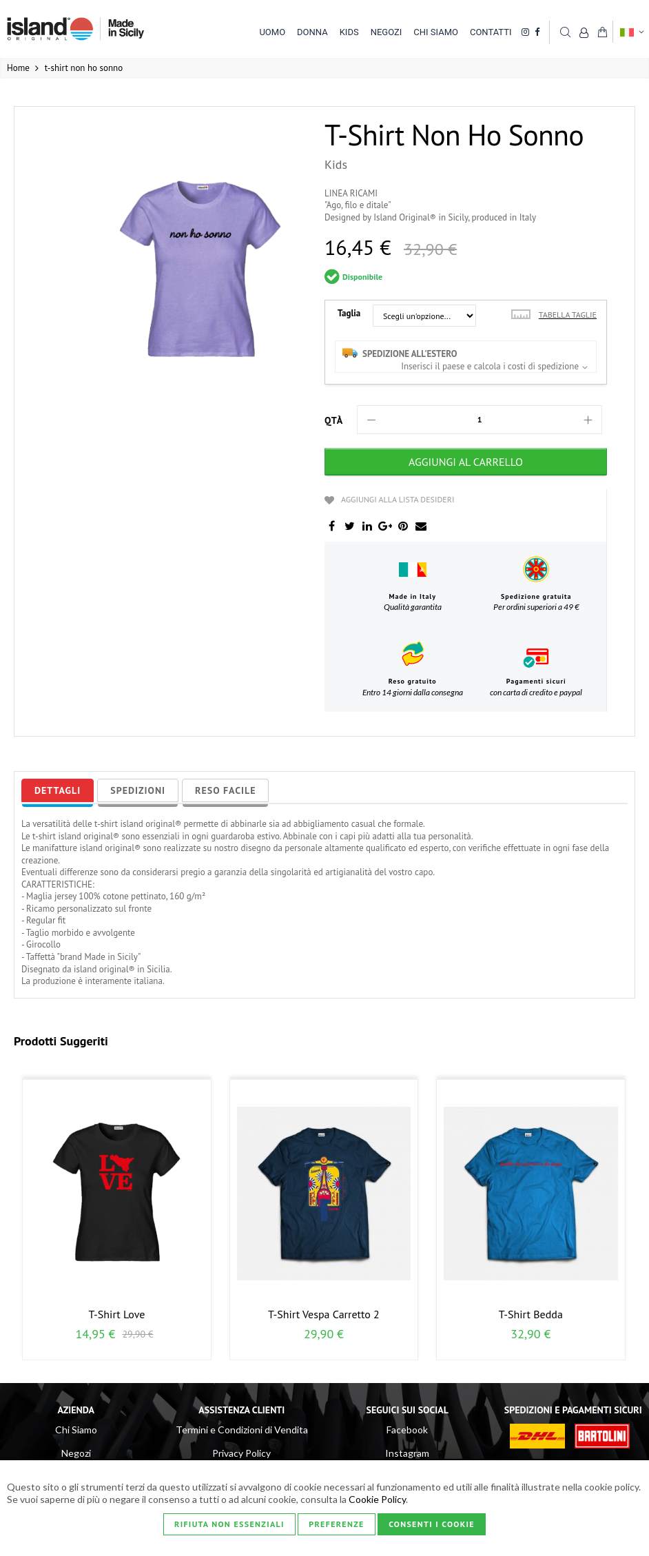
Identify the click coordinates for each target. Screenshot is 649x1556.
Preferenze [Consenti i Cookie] (336, 1524)
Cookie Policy (377, 1499)
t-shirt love (117, 1314)
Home (18, 68)
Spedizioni (137, 790)
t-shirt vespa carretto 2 (324, 1314)
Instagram (407, 1453)
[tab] (57, 790)
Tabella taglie (568, 314)
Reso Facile (225, 790)
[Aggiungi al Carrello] (465, 461)
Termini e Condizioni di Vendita (242, 1429)
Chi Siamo (76, 1429)
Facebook (407, 1429)
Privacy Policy (241, 1453)
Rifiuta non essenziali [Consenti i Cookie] (229, 1524)
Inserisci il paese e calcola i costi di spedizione (490, 366)
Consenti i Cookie (432, 1524)
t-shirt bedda (531, 1314)
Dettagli (57, 790)
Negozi (76, 1453)
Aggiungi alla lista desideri (397, 499)
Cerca (565, 32)
